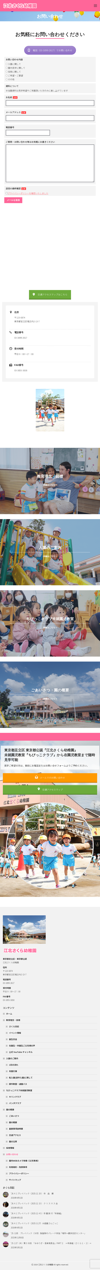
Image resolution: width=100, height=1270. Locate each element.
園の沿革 (13, 1141)
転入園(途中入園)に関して (21, 1077)
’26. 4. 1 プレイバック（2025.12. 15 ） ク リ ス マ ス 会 (35, 1203)
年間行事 (13, 1071)
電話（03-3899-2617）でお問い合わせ (50, 50)
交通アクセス (15, 1135)
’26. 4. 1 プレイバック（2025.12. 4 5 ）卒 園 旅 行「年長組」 (37, 1213)
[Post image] (6, 1194)
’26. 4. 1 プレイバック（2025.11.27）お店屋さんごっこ (34, 1223)
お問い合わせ (10, 1154)
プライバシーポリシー (19, 1173)
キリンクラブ (15, 1096)
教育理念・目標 (11, 1020)
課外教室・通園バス (18, 1084)
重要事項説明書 (16, 1128)
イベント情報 (15, 1032)
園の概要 (8, 1109)
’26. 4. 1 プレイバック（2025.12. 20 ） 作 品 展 (32, 1193)
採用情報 (10, 1147)
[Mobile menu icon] (95, 5)
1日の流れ (13, 1064)
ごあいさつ (14, 1115)
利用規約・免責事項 (18, 1167)
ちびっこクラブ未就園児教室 (17, 1090)
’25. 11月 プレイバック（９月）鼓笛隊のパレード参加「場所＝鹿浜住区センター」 (49, 1233)
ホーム (9, 1013)
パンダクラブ (15, 1103)
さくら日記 (14, 1026)
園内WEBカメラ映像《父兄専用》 (24, 1160)
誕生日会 (13, 1039)
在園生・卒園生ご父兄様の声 (22, 1045)
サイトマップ (15, 1179)
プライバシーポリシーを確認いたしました (28, 193)
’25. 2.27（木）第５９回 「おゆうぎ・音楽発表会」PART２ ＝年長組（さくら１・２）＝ (51, 1243)
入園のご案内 (10, 1058)
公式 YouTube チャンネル (21, 1052)
